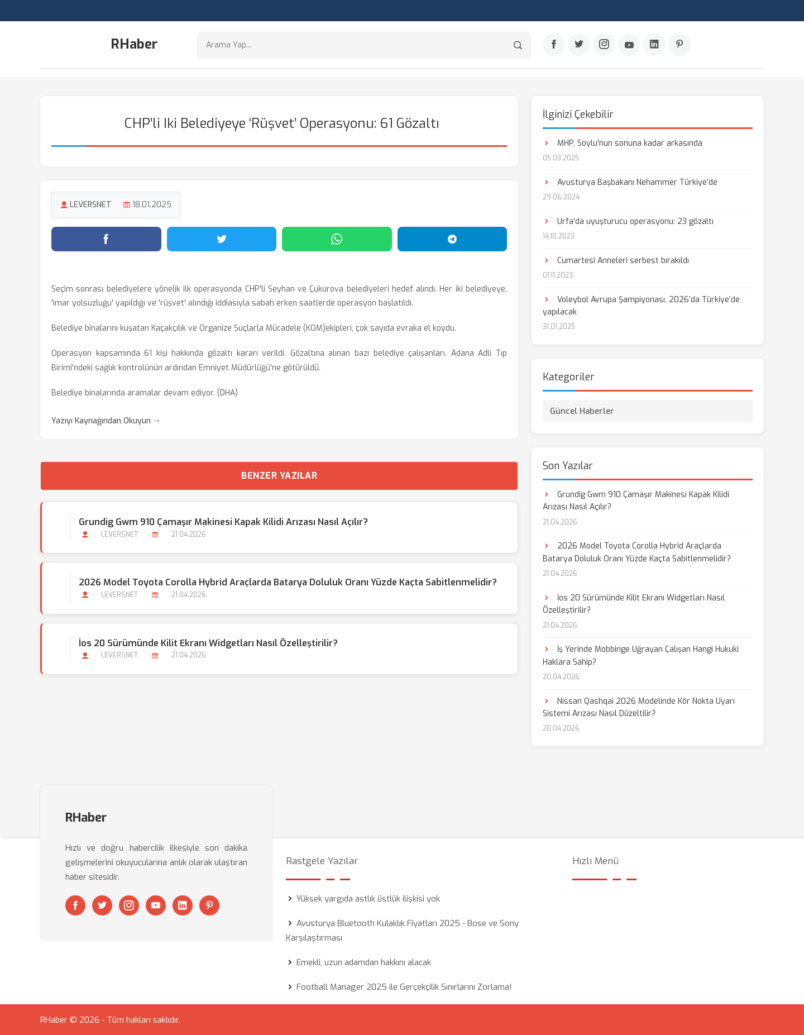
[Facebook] (554, 45)
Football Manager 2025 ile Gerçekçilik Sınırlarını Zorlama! (404, 986)
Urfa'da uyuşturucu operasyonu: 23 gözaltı (628, 221)
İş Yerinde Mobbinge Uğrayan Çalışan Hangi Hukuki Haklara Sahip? (641, 654)
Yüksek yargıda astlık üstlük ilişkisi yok (368, 898)
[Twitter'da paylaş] (222, 238)
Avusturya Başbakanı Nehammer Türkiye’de (630, 182)
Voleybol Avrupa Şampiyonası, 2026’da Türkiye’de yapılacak (641, 305)
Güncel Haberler (582, 410)
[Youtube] (629, 45)
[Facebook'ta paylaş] (106, 238)
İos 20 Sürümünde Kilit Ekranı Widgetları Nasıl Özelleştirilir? (208, 642)
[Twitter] (579, 45)
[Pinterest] (679, 45)
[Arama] (517, 45)
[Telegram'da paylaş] (453, 238)
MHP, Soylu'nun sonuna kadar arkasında (622, 142)
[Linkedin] (654, 45)
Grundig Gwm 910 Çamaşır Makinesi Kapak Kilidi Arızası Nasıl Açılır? (223, 522)
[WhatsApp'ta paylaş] (337, 238)
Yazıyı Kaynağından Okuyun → (106, 420)
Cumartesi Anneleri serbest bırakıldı (616, 260)
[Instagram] (604, 45)
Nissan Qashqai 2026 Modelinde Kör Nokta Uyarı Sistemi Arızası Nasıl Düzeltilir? (639, 706)
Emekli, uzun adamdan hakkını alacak (363, 961)
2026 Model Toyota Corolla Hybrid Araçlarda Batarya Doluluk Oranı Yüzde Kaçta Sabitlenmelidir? (288, 582)
